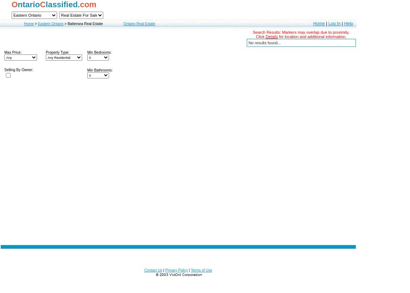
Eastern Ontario (50, 24)
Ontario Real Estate (139, 24)
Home (29, 24)
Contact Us (153, 270)
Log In (334, 23)
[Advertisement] (178, 201)
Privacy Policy (176, 270)
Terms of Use (201, 270)
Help (348, 23)
